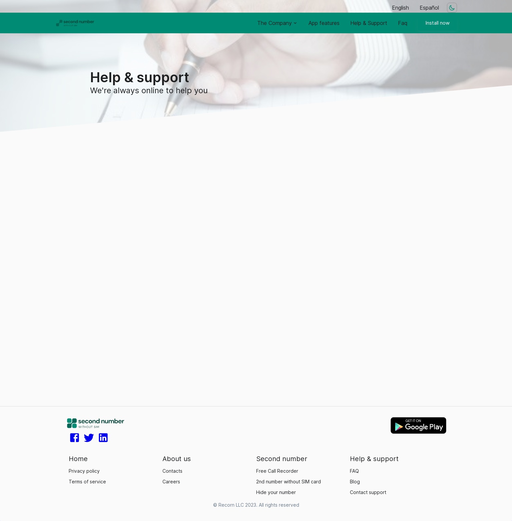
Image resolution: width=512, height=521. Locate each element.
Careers (171, 481)
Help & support (374, 459)
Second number (281, 459)
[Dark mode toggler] (452, 8)
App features (324, 23)
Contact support (368, 492)
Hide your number (276, 492)
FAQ (354, 471)
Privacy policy (84, 471)
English (400, 7)
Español (429, 7)
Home (78, 459)
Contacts (172, 471)
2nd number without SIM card (288, 481)
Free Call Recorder (277, 471)
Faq (402, 23)
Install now (437, 23)
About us (176, 459)
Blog (355, 481)
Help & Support (368, 23)
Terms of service (87, 481)
